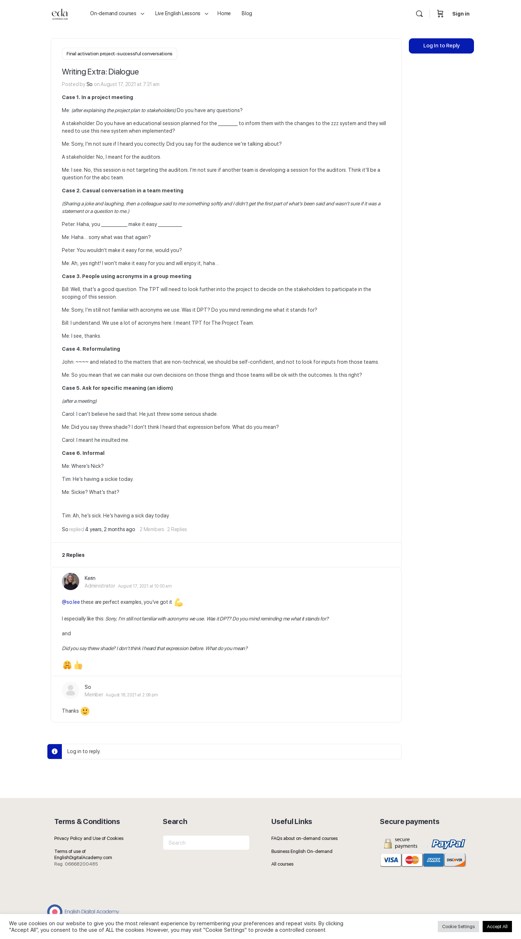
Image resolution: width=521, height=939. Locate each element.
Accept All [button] (497, 926)
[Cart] (440, 13)
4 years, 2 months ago (110, 529)
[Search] (419, 13)
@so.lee (71, 601)
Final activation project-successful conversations (120, 53)
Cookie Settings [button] (458, 926)
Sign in (461, 14)
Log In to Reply (441, 51)
